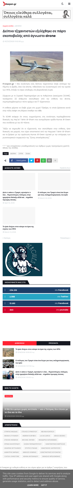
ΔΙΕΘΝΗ (18, 26)
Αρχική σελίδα (8, 26)
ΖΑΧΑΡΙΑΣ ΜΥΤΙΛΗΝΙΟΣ (12, 448)
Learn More (33, 485)
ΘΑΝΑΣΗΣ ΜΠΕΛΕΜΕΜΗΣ (51, 456)
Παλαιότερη (64, 238)
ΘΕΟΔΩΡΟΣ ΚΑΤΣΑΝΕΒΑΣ (48, 440)
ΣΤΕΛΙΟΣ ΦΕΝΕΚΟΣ (11, 440)
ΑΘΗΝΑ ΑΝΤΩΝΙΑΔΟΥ (30, 456)
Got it (44, 485)
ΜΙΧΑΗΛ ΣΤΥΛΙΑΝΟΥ (11, 436)
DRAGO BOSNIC (59, 436)
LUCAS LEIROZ (45, 436)
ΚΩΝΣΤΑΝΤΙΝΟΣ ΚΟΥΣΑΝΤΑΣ (51, 452)
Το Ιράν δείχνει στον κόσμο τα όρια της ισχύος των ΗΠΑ (18, 227)
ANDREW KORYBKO (29, 436)
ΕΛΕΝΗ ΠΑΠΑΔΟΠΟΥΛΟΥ (32, 444)
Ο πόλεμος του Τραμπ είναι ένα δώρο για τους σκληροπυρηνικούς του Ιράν (53, 193)
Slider (28, 153)
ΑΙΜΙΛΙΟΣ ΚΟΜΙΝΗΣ (29, 452)
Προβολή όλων (65, 168)
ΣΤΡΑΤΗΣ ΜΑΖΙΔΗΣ (10, 432)
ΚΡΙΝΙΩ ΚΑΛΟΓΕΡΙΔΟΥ (12, 444)
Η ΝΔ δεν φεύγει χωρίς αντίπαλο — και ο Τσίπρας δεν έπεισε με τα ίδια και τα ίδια (36, 411)
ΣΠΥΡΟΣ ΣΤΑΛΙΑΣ (31, 448)
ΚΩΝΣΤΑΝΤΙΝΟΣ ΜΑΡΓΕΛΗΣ (55, 444)
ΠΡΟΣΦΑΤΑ (53, 343)
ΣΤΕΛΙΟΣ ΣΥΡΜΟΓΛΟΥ (29, 432)
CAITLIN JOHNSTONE (11, 456)
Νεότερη (7, 238)
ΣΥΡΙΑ (21, 153)
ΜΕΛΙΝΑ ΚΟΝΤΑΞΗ (47, 432)
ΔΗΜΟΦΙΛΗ (19, 343)
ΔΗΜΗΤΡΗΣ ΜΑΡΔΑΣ (11, 452)
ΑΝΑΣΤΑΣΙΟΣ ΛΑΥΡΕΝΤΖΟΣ (50, 448)
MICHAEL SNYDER (28, 440)
